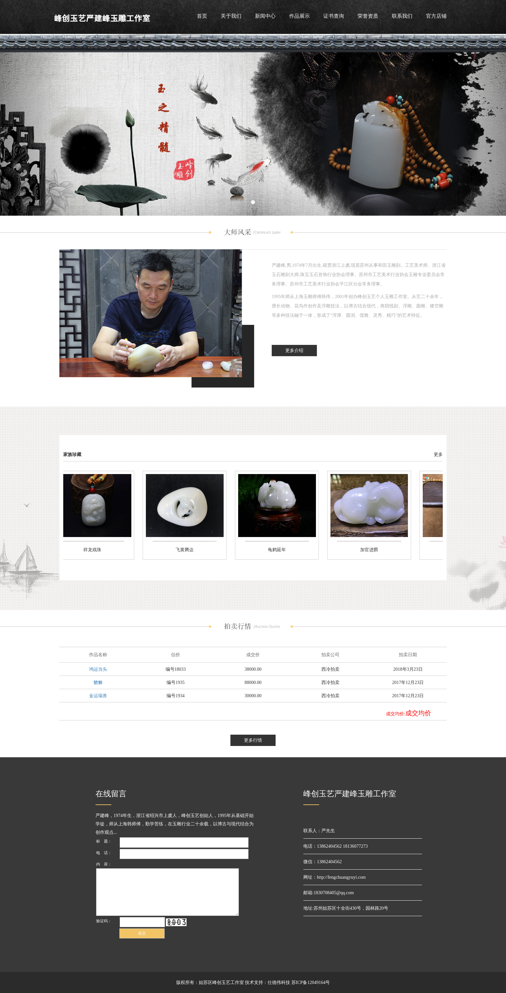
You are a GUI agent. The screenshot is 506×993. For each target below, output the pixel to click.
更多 (438, 454)
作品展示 (299, 16)
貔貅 (98, 682)
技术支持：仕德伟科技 (267, 982)
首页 (202, 16)
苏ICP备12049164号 (310, 982)
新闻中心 (265, 16)
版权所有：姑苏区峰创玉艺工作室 (210, 982)
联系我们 (402, 16)
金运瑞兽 (98, 695)
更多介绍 (294, 350)
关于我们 (231, 16)
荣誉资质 (368, 16)
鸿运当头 (98, 669)
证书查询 (333, 16)
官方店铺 (436, 16)
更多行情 (253, 740)
